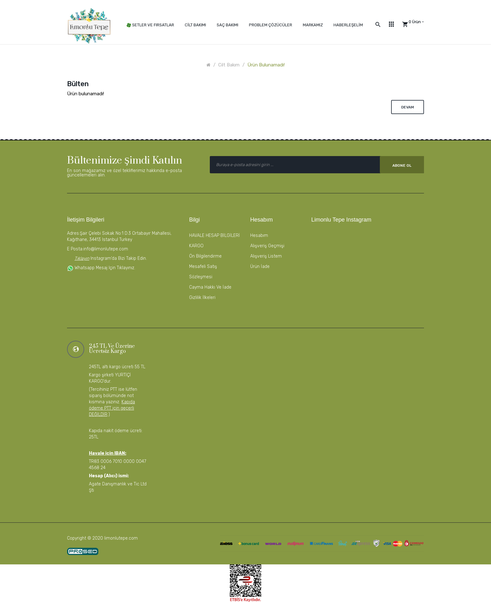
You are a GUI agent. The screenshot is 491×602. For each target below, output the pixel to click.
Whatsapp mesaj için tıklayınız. (101, 267)
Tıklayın (82, 258)
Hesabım (259, 235)
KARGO (196, 246)
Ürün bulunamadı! (266, 65)
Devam (407, 107)
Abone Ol (401, 165)
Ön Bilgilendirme (205, 256)
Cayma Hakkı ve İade (210, 287)
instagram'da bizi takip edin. (118, 258)
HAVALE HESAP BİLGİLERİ (214, 235)
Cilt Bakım (229, 65)
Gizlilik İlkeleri (202, 297)
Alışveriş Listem (266, 256)
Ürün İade (260, 266)
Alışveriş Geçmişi (267, 246)
